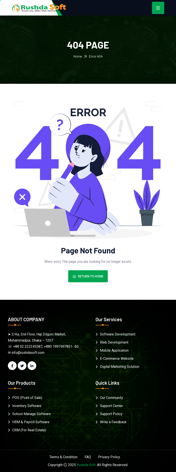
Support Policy (111, 414)
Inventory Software (26, 406)
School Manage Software (31, 414)
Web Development (114, 342)
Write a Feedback (113, 422)
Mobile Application (114, 350)
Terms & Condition (63, 457)
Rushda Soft (86, 465)
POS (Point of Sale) (27, 398)
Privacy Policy (109, 457)
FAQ (88, 457)
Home (77, 56)
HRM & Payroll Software (30, 422)
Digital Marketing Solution (119, 367)
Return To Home (88, 276)
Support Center (111, 406)
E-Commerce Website (117, 358)
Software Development (117, 334)
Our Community (111, 398)
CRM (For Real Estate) (29, 430)
